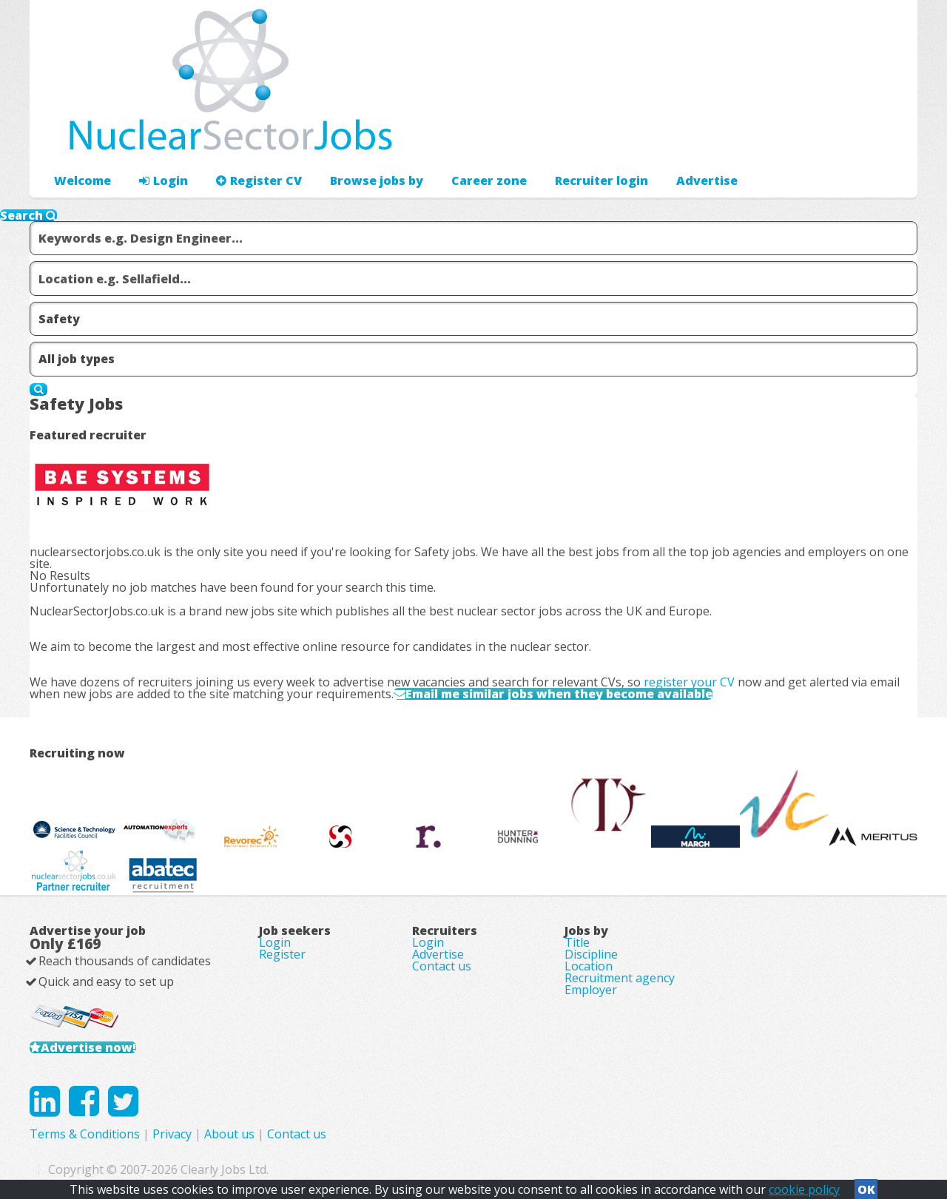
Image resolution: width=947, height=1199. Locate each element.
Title (577, 942)
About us (229, 1134)
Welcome (82, 180)
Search (28, 215)
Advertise (707, 180)
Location (589, 966)
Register (282, 954)
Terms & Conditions (85, 1134)
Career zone (489, 180)
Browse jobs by (376, 180)
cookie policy (804, 1189)
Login (163, 180)
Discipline (591, 954)
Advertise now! (88, 1047)
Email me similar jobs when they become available (558, 694)
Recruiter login (601, 180)
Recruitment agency (620, 978)
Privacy (172, 1134)
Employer (591, 990)
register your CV (689, 682)
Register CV (259, 180)
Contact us (441, 966)
